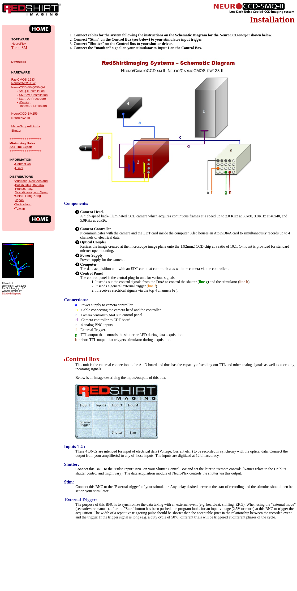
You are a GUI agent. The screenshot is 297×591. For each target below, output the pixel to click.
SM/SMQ (26, 95)
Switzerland (23, 204)
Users (19, 168)
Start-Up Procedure (32, 98)
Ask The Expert (20, 147)
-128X (26, 79)
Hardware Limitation (33, 106)
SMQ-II (24, 91)
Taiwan (20, 208)
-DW (23, 83)
